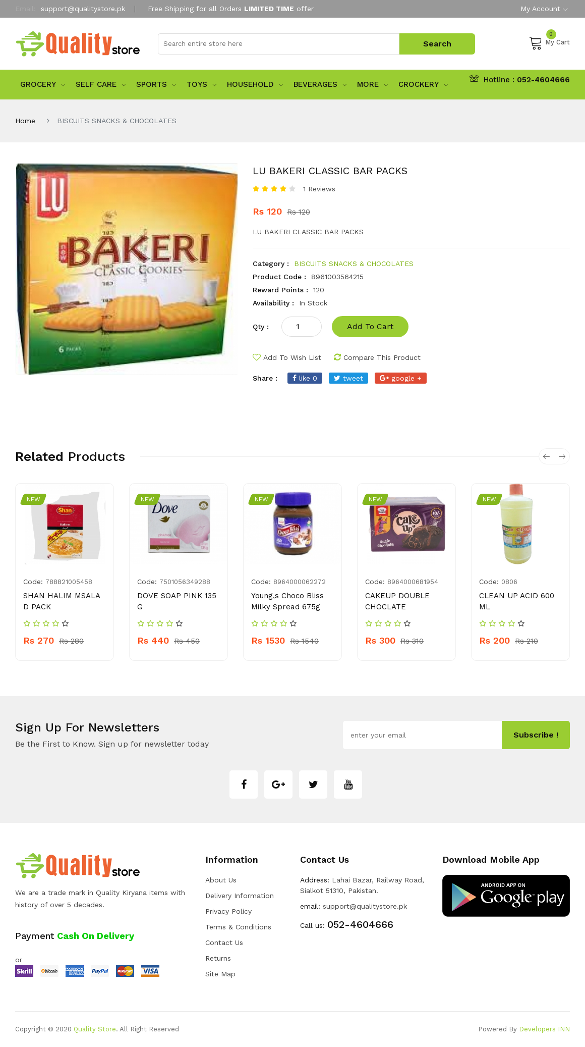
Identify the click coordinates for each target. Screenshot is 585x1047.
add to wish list (287, 357)
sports (156, 84)
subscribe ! (535, 735)
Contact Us (224, 942)
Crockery (423, 84)
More (372, 84)
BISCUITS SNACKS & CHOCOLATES (354, 263)
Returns (218, 958)
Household (255, 84)
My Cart (549, 42)
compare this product (377, 357)
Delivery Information (239, 896)
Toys (202, 84)
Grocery (43, 84)
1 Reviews (319, 189)
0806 (509, 582)
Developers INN (544, 1029)
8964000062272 (299, 582)
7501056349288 (184, 582)
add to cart (370, 326)
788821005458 (68, 582)
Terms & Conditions (238, 927)
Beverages (320, 84)
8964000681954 (412, 582)
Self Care (101, 84)
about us (221, 880)
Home (25, 121)
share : (265, 378)
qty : (261, 327)
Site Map (220, 974)
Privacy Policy (228, 911)
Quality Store (95, 1029)
